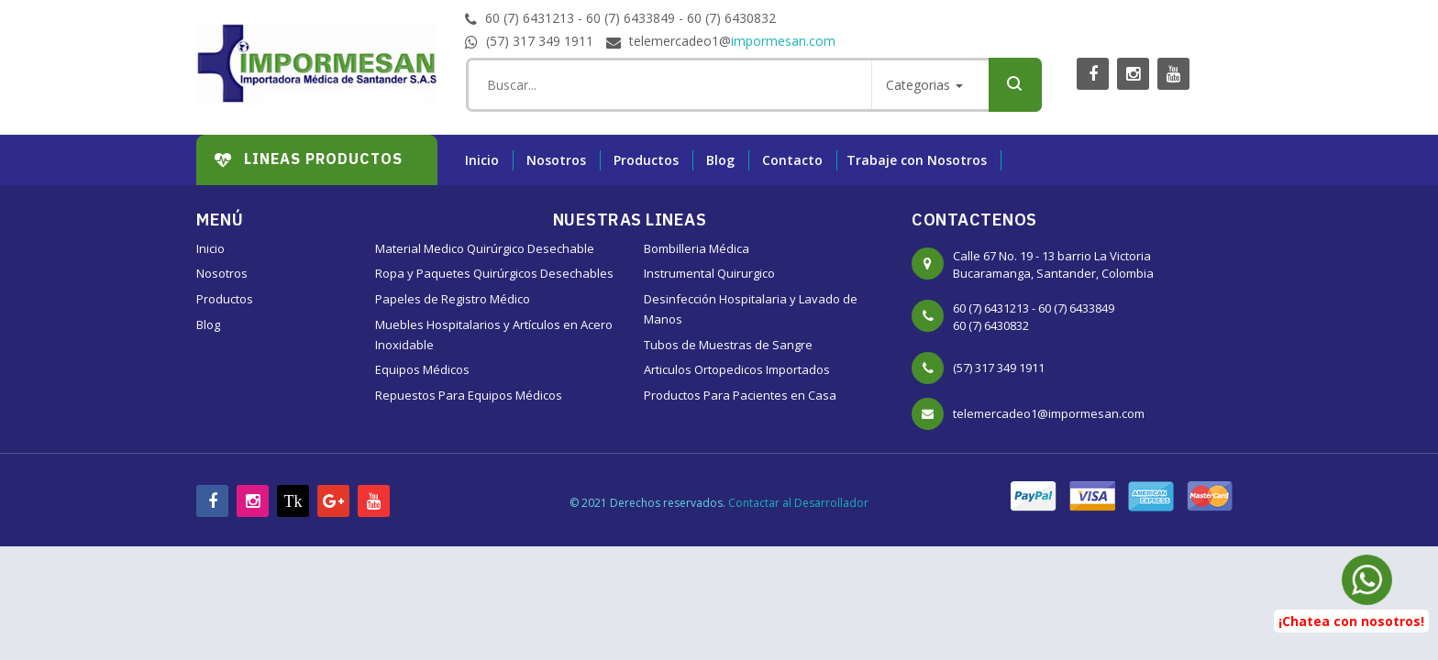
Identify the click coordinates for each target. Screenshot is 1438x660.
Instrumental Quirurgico (709, 273)
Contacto (792, 160)
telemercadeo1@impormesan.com (1049, 413)
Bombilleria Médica (696, 248)
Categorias (924, 85)
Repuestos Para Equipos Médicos (468, 395)
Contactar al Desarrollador (798, 503)
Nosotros (556, 160)
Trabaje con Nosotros (916, 160)
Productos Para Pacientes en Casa (740, 395)
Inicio (482, 160)
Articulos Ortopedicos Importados (737, 369)
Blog (720, 160)
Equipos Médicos (422, 369)
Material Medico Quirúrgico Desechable (484, 248)
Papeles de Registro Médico (452, 299)
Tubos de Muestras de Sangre (728, 344)
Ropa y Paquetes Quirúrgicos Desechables (494, 273)
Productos (646, 160)
